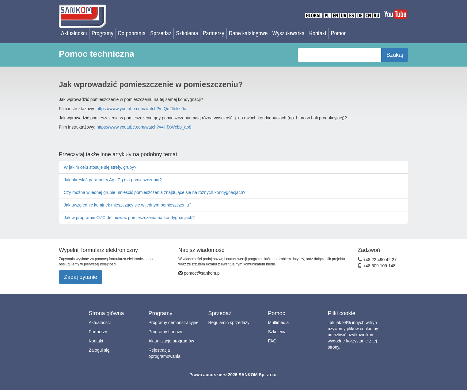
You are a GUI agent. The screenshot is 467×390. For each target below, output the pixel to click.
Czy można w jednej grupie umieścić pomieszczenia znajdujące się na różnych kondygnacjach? (154, 192)
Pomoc (339, 33)
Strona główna (106, 313)
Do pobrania (132, 33)
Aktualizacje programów (171, 340)
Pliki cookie (341, 313)
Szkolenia (187, 33)
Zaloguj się (99, 350)
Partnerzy (213, 33)
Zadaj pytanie (80, 277)
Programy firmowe (166, 331)
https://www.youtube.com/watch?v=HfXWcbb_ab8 (144, 127)
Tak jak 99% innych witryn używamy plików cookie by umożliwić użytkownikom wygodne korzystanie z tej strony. (353, 334)
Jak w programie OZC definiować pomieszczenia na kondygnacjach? (129, 217)
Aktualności (74, 33)
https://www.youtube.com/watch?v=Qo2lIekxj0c (141, 108)
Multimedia (278, 322)
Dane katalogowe (248, 33)
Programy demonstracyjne (174, 322)
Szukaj (394, 55)
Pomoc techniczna (96, 54)
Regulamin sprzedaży (229, 322)
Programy (102, 33)
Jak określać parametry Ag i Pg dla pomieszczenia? (113, 179)
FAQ (272, 340)
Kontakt (317, 33)
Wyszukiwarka (288, 33)
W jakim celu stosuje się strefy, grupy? (100, 167)
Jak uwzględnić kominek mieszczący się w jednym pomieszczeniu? (127, 205)
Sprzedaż (160, 33)
